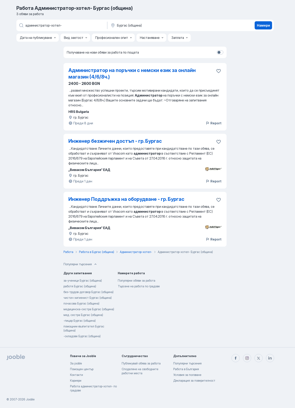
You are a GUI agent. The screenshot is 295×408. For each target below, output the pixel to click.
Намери (263, 25)
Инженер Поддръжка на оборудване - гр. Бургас (126, 199)
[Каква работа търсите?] (61, 25)
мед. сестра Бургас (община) (83, 315)
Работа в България (186, 369)
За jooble (76, 363)
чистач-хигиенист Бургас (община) (88, 297)
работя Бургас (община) (80, 286)
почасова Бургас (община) (81, 303)
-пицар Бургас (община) (80, 320)
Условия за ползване (187, 375)
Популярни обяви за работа (136, 280)
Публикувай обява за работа (141, 363)
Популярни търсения (187, 363)
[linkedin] (270, 358)
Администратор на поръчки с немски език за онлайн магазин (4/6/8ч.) (132, 73)
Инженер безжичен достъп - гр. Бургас (115, 141)
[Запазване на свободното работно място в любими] (218, 71)
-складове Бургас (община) (82, 336)
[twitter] (258, 358)
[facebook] (235, 358)
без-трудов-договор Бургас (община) (88, 292)
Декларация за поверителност (194, 380)
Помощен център (81, 369)
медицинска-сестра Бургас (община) (89, 309)
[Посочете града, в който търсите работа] (153, 25)
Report (213, 123)
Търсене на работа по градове (139, 286)
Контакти (76, 375)
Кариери (75, 380)
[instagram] (247, 358)
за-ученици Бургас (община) (83, 280)
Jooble (30, 399)
